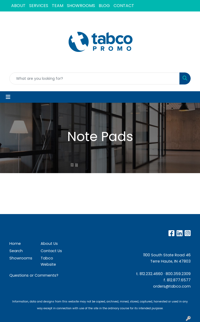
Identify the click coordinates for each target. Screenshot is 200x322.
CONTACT (124, 6)
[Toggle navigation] (8, 97)
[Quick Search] (94, 78)
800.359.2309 (178, 273)
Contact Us (51, 250)
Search (16, 250)
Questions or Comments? (33, 275)
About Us (49, 243)
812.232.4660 (151, 273)
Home (15, 243)
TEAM (57, 6)
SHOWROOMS (81, 6)
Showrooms (20, 258)
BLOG (104, 6)
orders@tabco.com (172, 286)
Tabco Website (48, 261)
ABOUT (18, 6)
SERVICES (38, 6)
